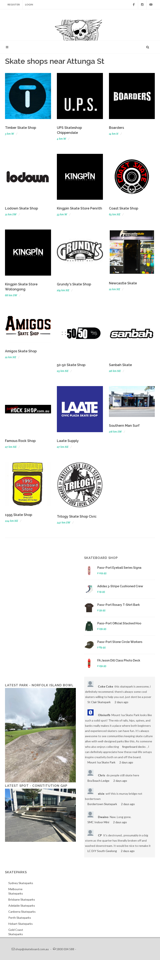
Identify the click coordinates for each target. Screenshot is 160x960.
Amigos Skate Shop (21, 351)
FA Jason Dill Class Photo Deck (118, 660)
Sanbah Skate (120, 365)
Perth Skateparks (19, 917)
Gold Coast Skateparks (15, 932)
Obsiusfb (104, 715)
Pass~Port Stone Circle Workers (119, 642)
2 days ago (121, 702)
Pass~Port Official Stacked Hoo (119, 623)
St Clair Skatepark (99, 702)
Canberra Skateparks (22, 911)
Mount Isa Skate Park (101, 762)
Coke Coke (105, 686)
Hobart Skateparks (20, 923)
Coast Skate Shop (123, 208)
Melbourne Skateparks (15, 891)
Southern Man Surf (124, 426)
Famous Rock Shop (20, 441)
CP (100, 835)
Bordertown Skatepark (102, 804)
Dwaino (103, 817)
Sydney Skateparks (20, 883)
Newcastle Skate (123, 283)
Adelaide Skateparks (21, 905)
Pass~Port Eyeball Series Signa (119, 567)
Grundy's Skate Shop (74, 284)
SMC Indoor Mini (98, 822)
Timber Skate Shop (20, 128)
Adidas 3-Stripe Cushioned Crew (120, 586)
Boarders (116, 128)
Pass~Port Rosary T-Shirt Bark (118, 604)
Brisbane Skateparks (21, 899)
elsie (101, 793)
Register (14, 4)
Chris (101, 775)
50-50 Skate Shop (71, 365)
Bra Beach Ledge (98, 780)
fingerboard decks (134, 746)
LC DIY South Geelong (102, 851)
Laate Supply (68, 441)
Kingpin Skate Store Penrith (79, 208)
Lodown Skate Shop (21, 208)
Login (29, 4)
